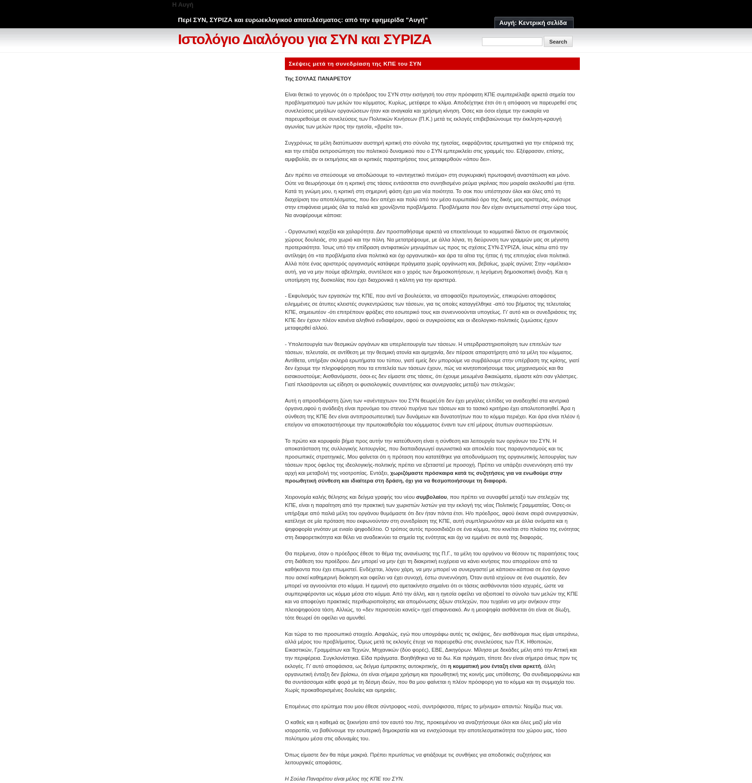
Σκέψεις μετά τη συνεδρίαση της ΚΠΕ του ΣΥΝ (355, 63)
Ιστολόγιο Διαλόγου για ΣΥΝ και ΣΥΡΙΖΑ (305, 39)
